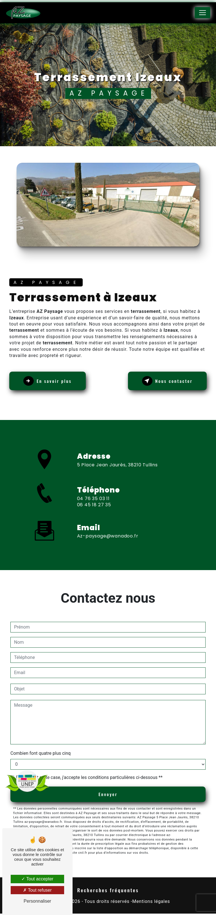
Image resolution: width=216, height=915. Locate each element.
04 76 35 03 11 (93, 504)
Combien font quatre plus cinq (40, 754)
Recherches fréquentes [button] (108, 891)
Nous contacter (166, 382)
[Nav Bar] (202, 12)
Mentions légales (151, 902)
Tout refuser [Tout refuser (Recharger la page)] (37, 890)
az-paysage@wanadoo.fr (107, 532)
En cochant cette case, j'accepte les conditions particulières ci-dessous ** (89, 778)
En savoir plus (48, 382)
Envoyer (108, 795)
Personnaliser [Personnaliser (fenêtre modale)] (37, 901)
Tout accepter (37, 878)
